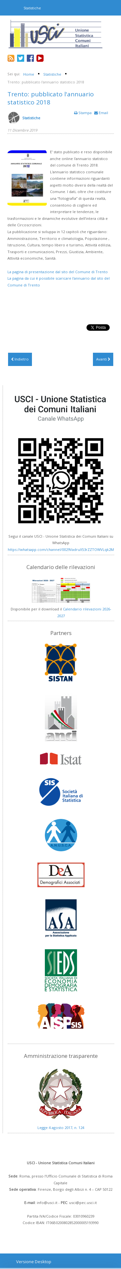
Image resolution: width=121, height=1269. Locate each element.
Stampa (83, 112)
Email (101, 112)
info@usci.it (47, 1202)
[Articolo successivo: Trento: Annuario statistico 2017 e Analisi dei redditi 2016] (103, 359)
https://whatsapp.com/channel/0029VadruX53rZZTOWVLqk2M (61, 549)
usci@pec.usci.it (83, 1202)
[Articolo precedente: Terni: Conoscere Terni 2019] (20, 359)
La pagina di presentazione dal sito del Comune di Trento (57, 271)
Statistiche (31, 117)
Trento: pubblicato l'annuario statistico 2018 (50, 98)
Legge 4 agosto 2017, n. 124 (60, 1127)
